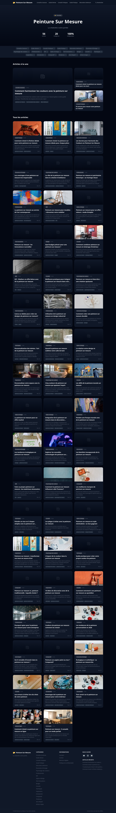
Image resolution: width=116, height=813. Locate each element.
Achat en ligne (85, 55)
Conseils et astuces (42, 2)
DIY (46, 52)
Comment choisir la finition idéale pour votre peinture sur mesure (92, 769)
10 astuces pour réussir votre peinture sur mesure (92, 767)
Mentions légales (63, 760)
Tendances (62, 55)
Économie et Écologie (92, 48)
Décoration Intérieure (85, 2)
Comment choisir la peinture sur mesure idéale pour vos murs (91, 764)
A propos (61, 755)
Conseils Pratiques (63, 2)
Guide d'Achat (52, 2)
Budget (80, 52)
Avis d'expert (73, 55)
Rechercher (99, 2)
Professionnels (37, 52)
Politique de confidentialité (66, 763)
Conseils (88, 52)
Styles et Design (55, 52)
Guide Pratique (73, 2)
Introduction (41, 55)
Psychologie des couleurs (21, 52)
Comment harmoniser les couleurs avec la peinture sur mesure (91, 762)
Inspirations (30, 55)
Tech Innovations (68, 52)
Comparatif (52, 55)
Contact (61, 758)
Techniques (98, 52)
